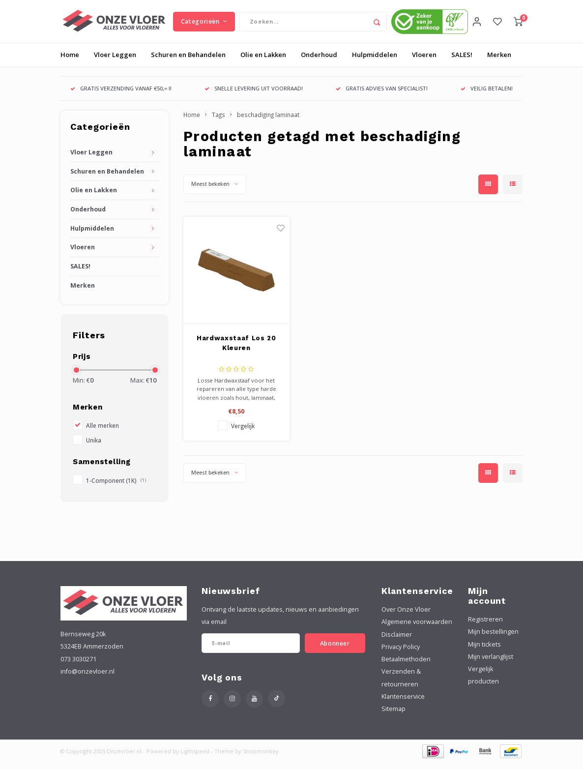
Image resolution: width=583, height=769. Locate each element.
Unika (93, 446)
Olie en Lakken (263, 61)
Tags (218, 121)
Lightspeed (194, 757)
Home (69, 61)
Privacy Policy (400, 653)
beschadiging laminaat (268, 121)
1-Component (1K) (116, 487)
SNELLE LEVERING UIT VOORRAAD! (253, 94)
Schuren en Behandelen (188, 61)
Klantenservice (403, 703)
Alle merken (102, 432)
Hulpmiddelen (374, 61)
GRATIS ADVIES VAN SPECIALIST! (382, 94)
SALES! (461, 61)
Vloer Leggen (115, 61)
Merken (499, 61)
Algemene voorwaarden (416, 628)
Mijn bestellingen (493, 638)
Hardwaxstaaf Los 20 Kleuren (236, 349)
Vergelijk (243, 432)
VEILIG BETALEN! (487, 94)
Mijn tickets (484, 650)
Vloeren (424, 61)
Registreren (485, 625)
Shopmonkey (261, 757)
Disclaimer (396, 640)
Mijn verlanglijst (490, 663)
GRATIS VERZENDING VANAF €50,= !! (121, 94)
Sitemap (393, 715)
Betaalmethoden (406, 665)
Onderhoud (319, 61)
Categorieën (204, 24)
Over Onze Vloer (406, 616)
